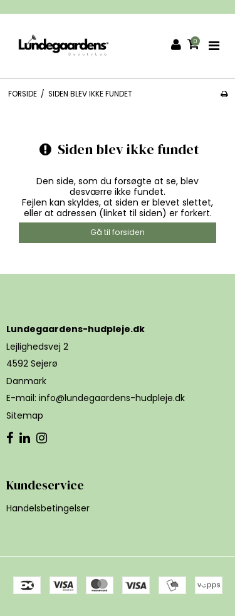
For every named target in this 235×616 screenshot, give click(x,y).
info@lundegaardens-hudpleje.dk (112, 398)
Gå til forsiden (117, 232)
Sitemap (24, 415)
